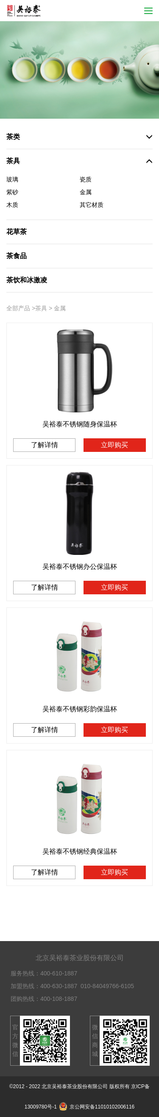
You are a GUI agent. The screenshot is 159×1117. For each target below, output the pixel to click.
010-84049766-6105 (107, 986)
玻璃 (12, 179)
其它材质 (91, 204)
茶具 (41, 308)
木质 (12, 204)
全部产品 (18, 308)
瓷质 (86, 179)
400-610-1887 (58, 973)
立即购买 (114, 444)
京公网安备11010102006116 (96, 1107)
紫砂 (12, 192)
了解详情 (44, 444)
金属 (86, 192)
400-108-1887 (58, 998)
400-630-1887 (58, 986)
